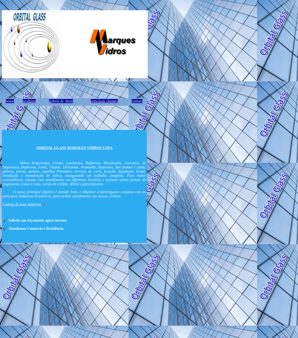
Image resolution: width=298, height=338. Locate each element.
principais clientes (104, 101)
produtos (29, 101)
